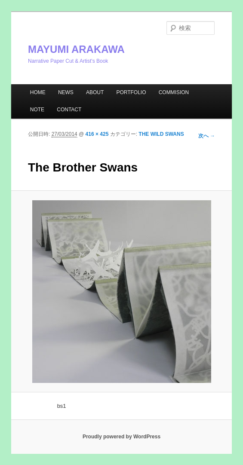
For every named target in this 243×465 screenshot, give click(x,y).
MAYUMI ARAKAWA (76, 49)
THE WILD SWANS (161, 134)
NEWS (66, 92)
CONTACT (69, 110)
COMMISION (174, 92)
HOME (38, 92)
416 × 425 (97, 134)
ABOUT (95, 92)
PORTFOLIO (131, 92)
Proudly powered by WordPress (121, 437)
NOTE (37, 110)
